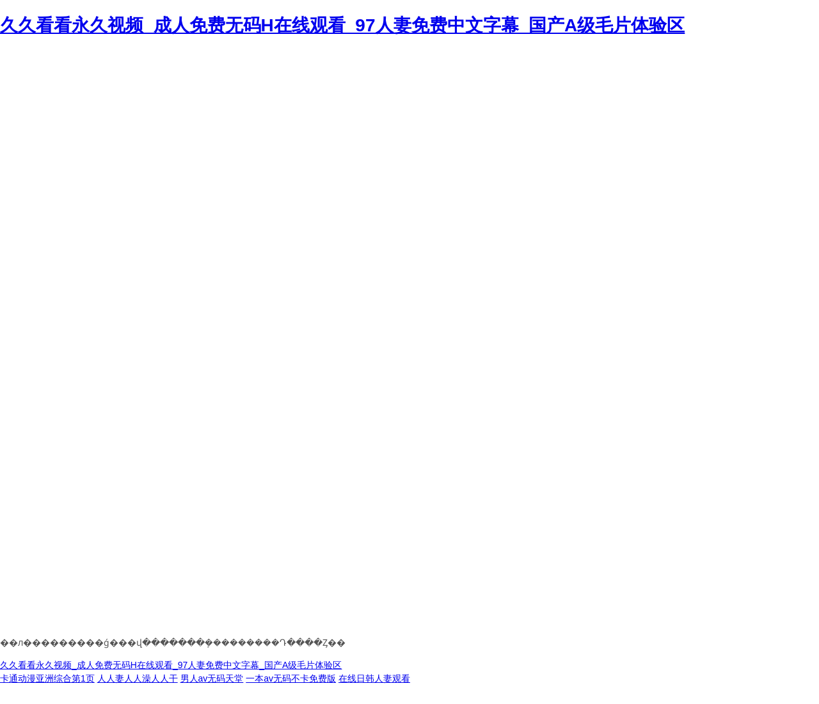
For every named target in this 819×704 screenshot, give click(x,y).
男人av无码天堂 (212, 678)
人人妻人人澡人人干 (137, 678)
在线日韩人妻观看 (374, 678)
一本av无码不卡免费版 (291, 678)
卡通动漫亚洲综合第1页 (47, 678)
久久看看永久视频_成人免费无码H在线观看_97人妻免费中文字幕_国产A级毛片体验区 (342, 25)
